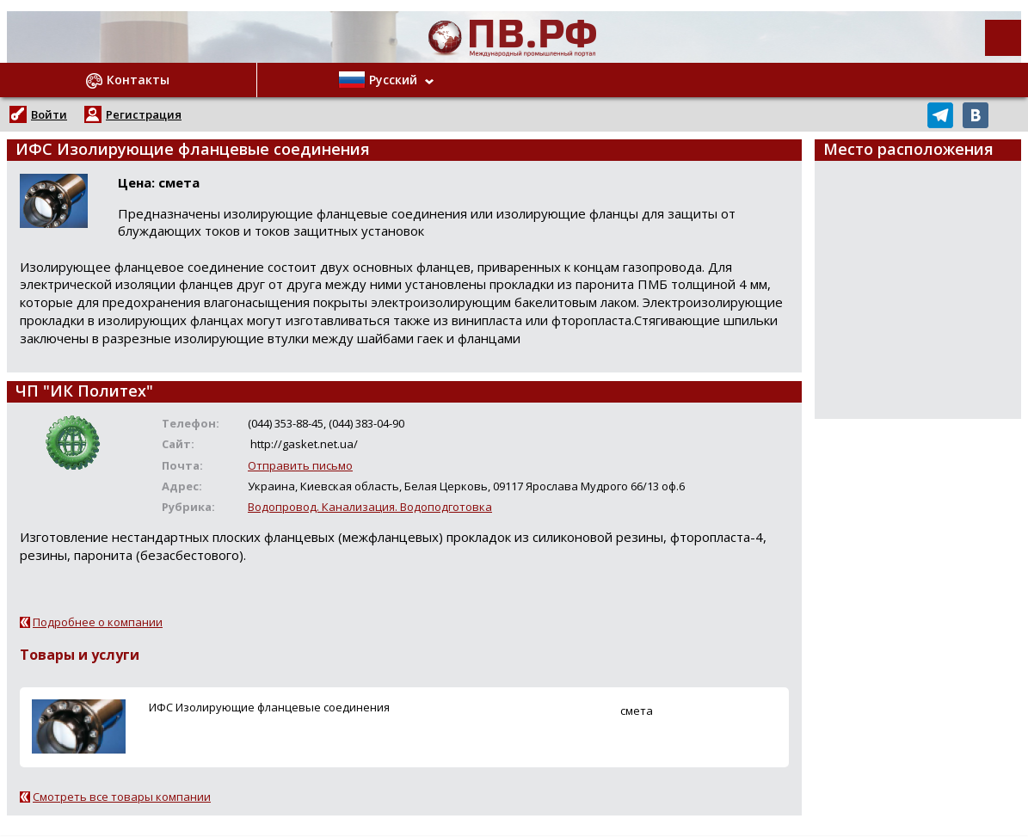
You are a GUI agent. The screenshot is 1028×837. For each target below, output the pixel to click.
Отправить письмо (300, 465)
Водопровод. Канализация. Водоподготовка (370, 506)
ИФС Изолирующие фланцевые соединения (269, 707)
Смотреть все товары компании (122, 796)
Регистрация (144, 114)
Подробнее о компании (98, 622)
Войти (49, 114)
